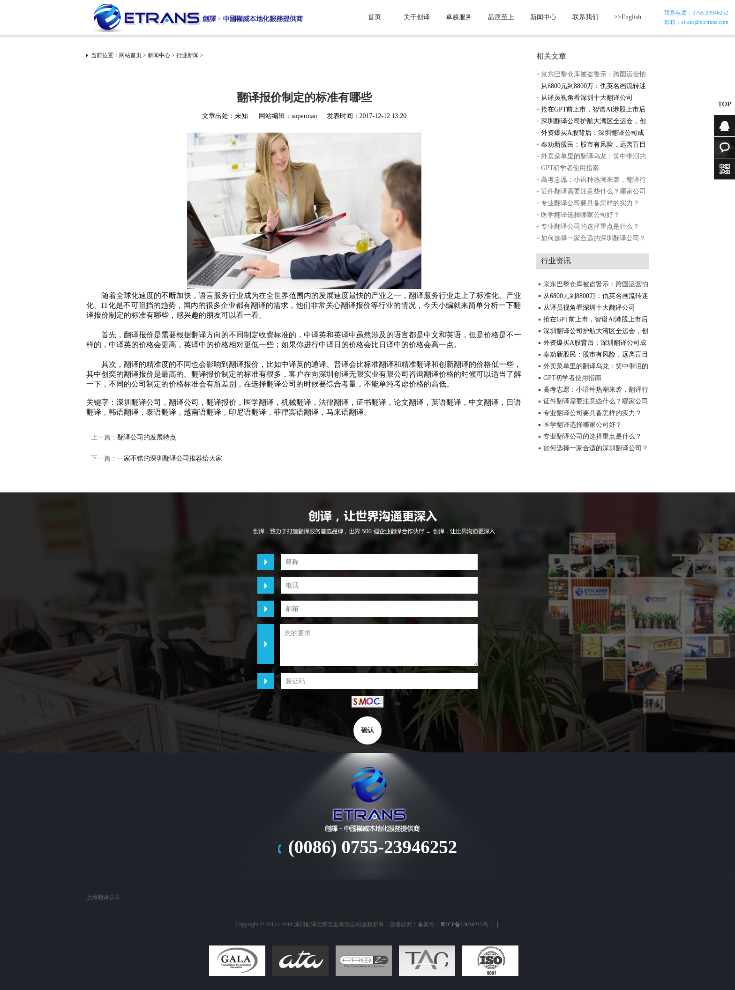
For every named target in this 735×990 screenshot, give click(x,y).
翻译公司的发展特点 (146, 437)
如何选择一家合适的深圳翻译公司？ (593, 238)
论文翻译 (409, 402)
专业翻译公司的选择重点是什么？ (590, 226)
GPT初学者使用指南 (570, 167)
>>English (628, 17)
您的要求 (379, 645)
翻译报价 (221, 402)
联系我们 (585, 17)
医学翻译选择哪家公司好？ (580, 214)
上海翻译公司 (103, 897)
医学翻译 (259, 402)
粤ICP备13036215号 (464, 924)
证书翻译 (371, 402)
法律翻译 (334, 402)
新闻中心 (543, 17)
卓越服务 (459, 17)
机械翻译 (296, 402)
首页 (374, 17)
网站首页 (130, 55)
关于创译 (417, 17)
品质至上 (501, 17)
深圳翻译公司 (138, 402)
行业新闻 (187, 55)
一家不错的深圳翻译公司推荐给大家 (169, 458)
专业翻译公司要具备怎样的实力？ (590, 203)
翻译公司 (184, 402)
